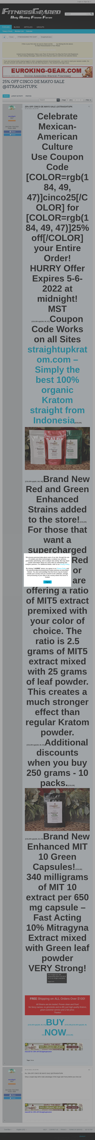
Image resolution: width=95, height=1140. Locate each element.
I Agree (47, 582)
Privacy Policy (64, 564)
